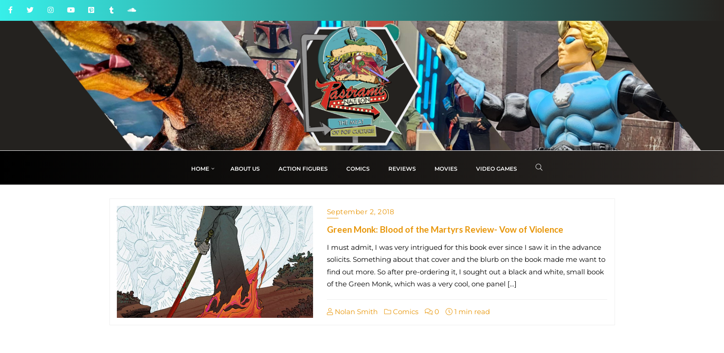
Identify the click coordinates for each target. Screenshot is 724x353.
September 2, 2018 (361, 211)
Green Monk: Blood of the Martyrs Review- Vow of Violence (445, 229)
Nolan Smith (352, 311)
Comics (401, 311)
